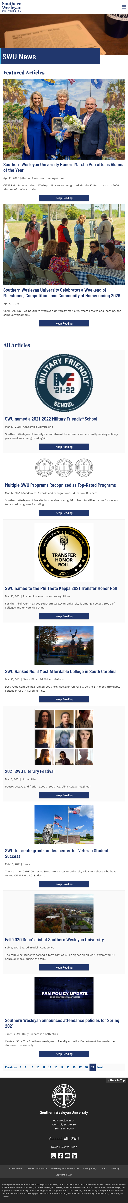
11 (44, 1067)
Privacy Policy (89, 1168)
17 (80, 1067)
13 (55, 1067)
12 (49, 1067)
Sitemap (115, 1168)
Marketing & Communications (65, 1168)
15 (68, 1067)
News (54, 1146)
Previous (11, 1067)
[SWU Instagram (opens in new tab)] (53, 1156)
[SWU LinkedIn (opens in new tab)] (74, 1156)
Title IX (103, 1168)
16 (74, 1067)
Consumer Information (36, 1168)
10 (37, 1067)
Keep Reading (64, 198)
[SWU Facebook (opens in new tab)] (60, 1156)
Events (64, 1146)
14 (61, 1067)
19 (92, 1067)
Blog (74, 1146)
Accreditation (15, 1168)
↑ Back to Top (116, 1080)
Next (100, 1067)
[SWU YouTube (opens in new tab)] (67, 1156)
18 (86, 1067)
